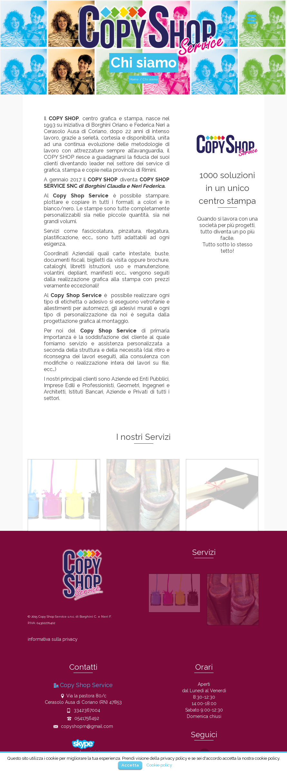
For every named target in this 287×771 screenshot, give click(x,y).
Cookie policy (159, 764)
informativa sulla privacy (53, 639)
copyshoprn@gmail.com (83, 726)
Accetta (130, 765)
